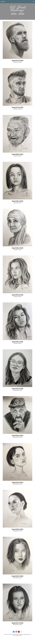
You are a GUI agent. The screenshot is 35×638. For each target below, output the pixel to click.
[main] (17, 10)
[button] (1, 1)
